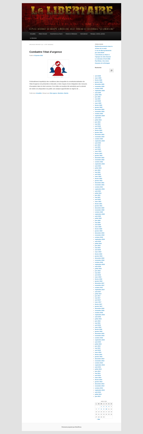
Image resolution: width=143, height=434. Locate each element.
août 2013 (98, 392)
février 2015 (98, 354)
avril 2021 (98, 199)
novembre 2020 (99, 210)
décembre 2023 (99, 134)
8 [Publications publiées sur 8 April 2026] (101, 409)
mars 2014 (98, 377)
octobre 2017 (99, 287)
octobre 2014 (99, 363)
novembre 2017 (99, 285)
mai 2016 (97, 323)
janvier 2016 (98, 331)
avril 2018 (98, 275)
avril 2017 (98, 300)
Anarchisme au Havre (56, 34)
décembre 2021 (99, 182)
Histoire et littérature (71, 34)
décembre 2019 (99, 233)
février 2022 (98, 178)
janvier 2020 (98, 231)
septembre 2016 (100, 314)
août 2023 (98, 143)
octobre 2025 (99, 88)
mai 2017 (97, 298)
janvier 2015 (98, 356)
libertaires (60, 93)
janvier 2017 (98, 306)
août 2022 (98, 166)
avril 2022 (98, 174)
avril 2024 (98, 126)
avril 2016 (98, 325)
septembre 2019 (100, 239)
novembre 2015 (99, 335)
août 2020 (98, 216)
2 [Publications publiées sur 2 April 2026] (103, 406)
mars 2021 (98, 201)
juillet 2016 (98, 319)
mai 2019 (97, 247)
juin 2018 (97, 270)
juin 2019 (97, 245)
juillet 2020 (98, 218)
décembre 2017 (99, 283)
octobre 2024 (99, 113)
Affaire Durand (43, 34)
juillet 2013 (98, 394)
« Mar (98, 419)
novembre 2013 (99, 386)
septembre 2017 (100, 289)
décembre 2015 (99, 333)
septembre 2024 (100, 115)
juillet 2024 (98, 120)
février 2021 (98, 203)
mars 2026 (98, 78)
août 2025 (98, 92)
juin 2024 (97, 122)
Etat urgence (53, 93)
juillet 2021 (98, 193)
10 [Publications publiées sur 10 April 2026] (106, 409)
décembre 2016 (99, 308)
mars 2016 (98, 327)
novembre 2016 (99, 310)
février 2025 (98, 105)
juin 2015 (97, 346)
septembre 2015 (100, 340)
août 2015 (98, 342)
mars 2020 (98, 226)
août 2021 (98, 191)
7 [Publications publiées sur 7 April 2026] (98, 409)
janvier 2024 (98, 132)
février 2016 (98, 329)
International (83, 34)
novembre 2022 (99, 159)
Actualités (32, 34)
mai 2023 (97, 147)
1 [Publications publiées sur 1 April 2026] (101, 406)
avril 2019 (98, 249)
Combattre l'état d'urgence (45, 51)
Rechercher (98, 67)
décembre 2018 (99, 258)
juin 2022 (97, 170)
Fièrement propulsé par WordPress (71, 427)
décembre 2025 (99, 84)
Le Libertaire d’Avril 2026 (102, 59)
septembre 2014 (100, 365)
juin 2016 (97, 321)
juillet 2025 (98, 94)
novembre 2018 (99, 260)
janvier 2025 (98, 107)
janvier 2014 (98, 381)
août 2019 (98, 241)
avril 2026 (98, 76)
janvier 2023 (98, 155)
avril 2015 (98, 350)
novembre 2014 (99, 361)
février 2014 (98, 379)
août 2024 (98, 117)
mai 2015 (97, 348)
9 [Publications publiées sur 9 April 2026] (103, 409)
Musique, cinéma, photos (98, 34)
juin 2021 (97, 195)
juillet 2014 (98, 369)
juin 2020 (97, 220)
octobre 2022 (99, 162)
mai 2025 (97, 99)
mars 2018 (98, 277)
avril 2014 (98, 375)
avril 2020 (98, 224)
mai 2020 (97, 222)
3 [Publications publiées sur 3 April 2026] (106, 406)
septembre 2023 (100, 141)
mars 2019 (98, 252)
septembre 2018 (100, 264)
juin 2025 (97, 97)
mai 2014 (97, 373)
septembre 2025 (100, 90)
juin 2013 (97, 396)
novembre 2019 (99, 235)
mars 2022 (98, 176)
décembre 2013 (99, 384)
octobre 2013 (99, 388)
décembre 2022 (99, 157)
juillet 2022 (98, 168)
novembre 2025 (99, 86)
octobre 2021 (99, 187)
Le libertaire (33, 38)
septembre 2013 (100, 390)
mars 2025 (98, 103)
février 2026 (98, 80)
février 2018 (98, 279)
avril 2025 (98, 101)
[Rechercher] (111, 70)
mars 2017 (98, 302)
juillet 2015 (98, 344)
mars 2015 (98, 352)
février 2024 (98, 130)
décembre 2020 (99, 208)
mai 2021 (97, 197)
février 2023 (98, 153)
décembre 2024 (99, 109)
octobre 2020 (99, 212)
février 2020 (98, 229)
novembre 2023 (99, 136)
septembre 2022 (100, 164)
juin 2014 (97, 371)
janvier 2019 (98, 256)
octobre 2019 (99, 237)
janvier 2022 (98, 180)
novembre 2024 (99, 111)
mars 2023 (98, 151)
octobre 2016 (99, 312)
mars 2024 (98, 128)
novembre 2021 (99, 185)
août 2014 (98, 367)
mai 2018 (97, 273)
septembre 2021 (100, 189)
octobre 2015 (99, 338)
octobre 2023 (99, 139)
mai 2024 (97, 124)
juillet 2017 (98, 293)
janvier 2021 (98, 206)
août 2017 (98, 291)
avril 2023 (98, 149)
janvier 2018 (98, 281)
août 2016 (98, 316)
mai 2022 (97, 172)
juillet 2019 (98, 243)
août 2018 (98, 266)
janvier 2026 (98, 82)
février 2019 (98, 254)
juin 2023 (97, 145)
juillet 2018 (98, 268)
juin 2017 (97, 296)
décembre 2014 (99, 358)
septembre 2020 (100, 214)
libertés (66, 93)
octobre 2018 (99, 262)
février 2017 (98, 304)
